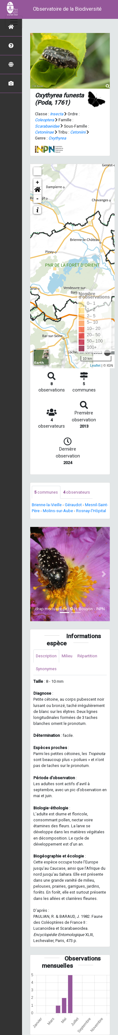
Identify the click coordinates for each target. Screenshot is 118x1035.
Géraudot (73, 504)
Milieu (67, 656)
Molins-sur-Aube (58, 510)
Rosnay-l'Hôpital (91, 510)
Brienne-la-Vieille (47, 504)
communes (46, 492)
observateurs (76, 492)
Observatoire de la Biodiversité (67, 9)
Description (46, 656)
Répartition (87, 656)
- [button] (37, 199)
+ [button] (37, 182)
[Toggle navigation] (14, 22)
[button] (37, 191)
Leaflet (95, 365)
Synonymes (46, 668)
